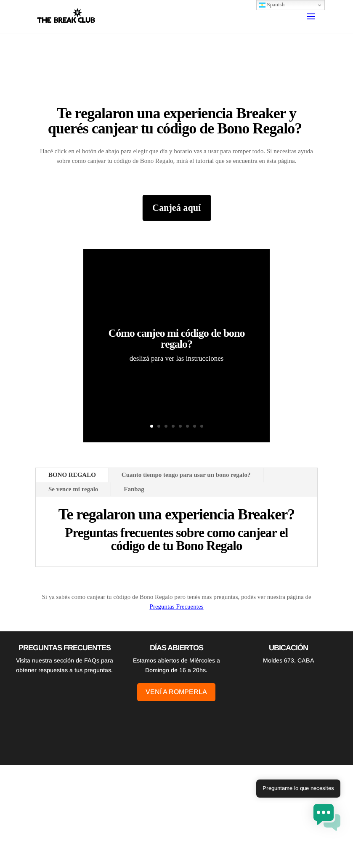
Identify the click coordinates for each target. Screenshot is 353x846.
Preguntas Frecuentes (177, 606)
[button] (326, 819)
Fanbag (134, 489)
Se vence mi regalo (73, 489)
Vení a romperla (176, 691)
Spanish (272, 4)
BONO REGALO (72, 474)
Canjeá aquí (176, 208)
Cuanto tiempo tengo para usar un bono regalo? (186, 474)
